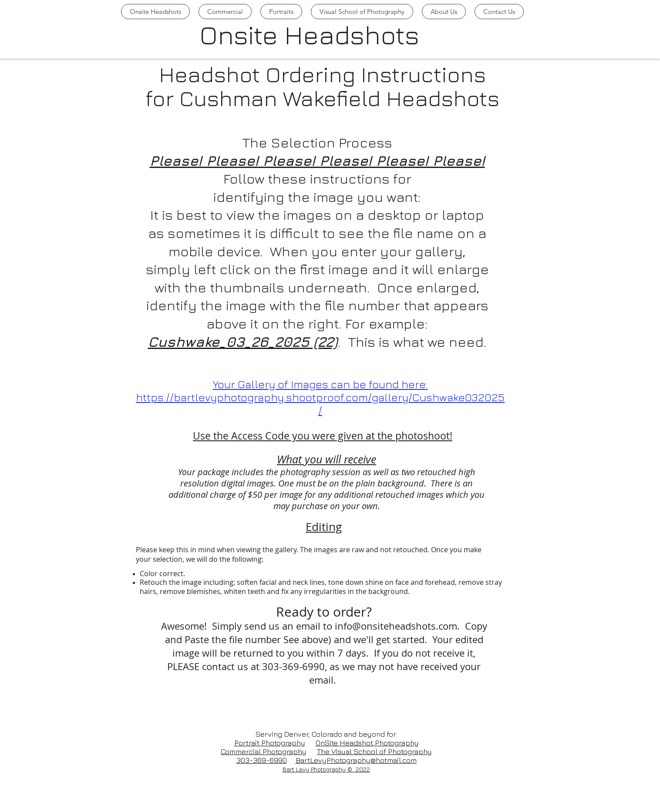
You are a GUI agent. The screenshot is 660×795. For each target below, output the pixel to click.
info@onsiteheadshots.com (396, 626)
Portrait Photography (269, 742)
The (324, 751)
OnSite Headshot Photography (367, 742)
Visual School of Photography (381, 751)
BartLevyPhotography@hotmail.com (356, 760)
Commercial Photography (263, 751)
